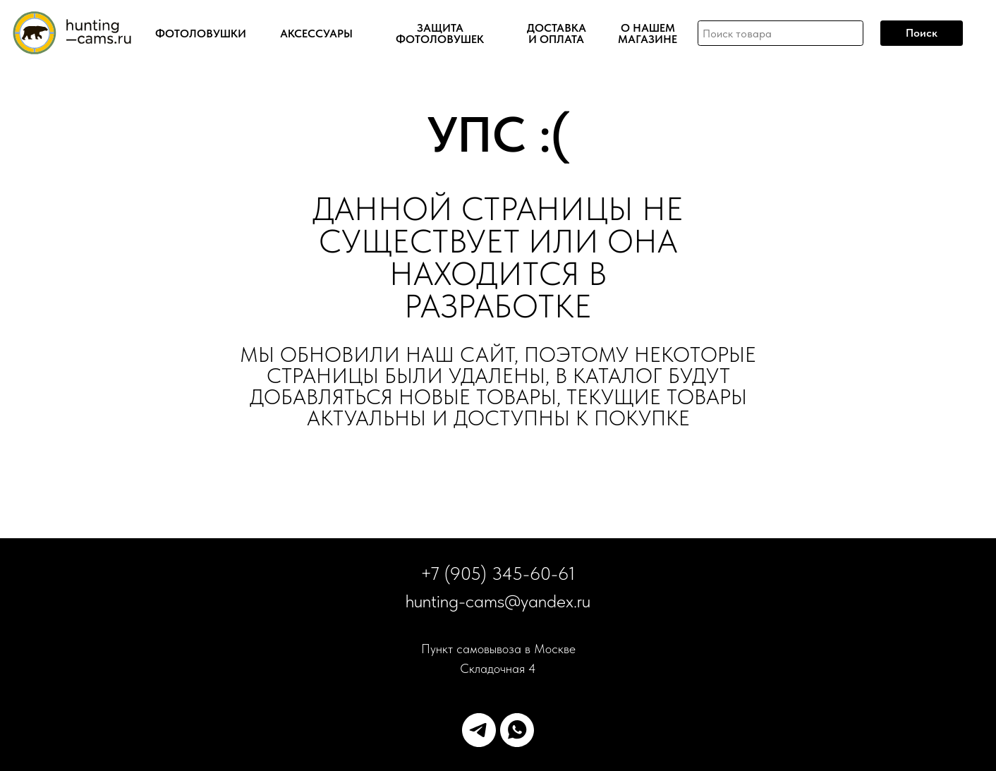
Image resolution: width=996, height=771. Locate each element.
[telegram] (479, 730)
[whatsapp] (517, 730)
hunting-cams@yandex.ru (498, 601)
